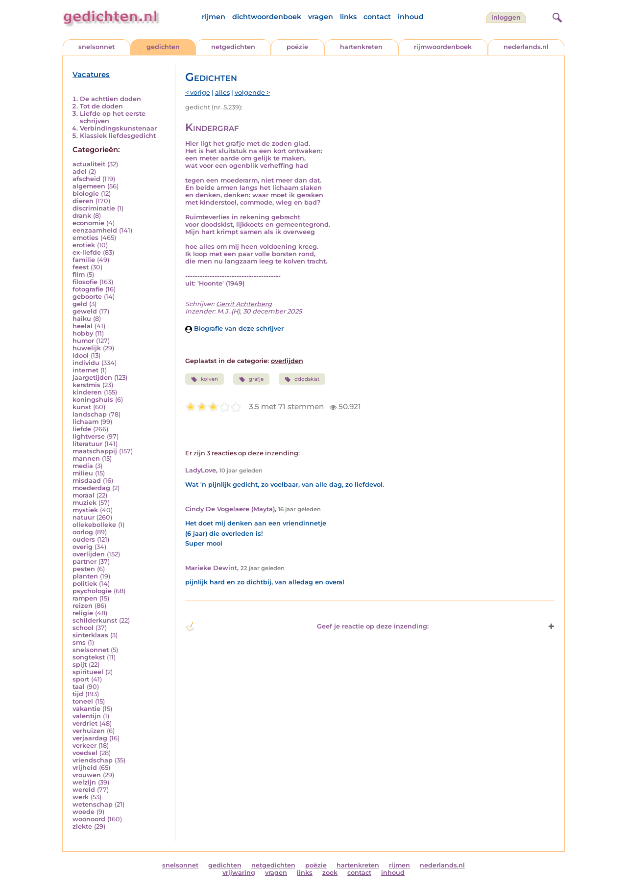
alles (222, 92)
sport (80, 679)
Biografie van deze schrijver (234, 328)
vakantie (86, 708)
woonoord (88, 819)
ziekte (82, 826)
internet (85, 370)
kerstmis (86, 385)
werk (80, 797)
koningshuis (92, 399)
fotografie (87, 289)
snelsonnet (96, 47)
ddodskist (302, 379)
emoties (85, 237)
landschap (89, 414)
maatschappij (94, 451)
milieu (82, 473)
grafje (251, 379)
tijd (77, 694)
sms (79, 642)
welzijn (84, 782)
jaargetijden (92, 377)
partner (84, 561)
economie (88, 223)
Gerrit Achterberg (244, 304)
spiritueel (87, 672)
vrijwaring (238, 872)
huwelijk (86, 348)
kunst (81, 407)
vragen (320, 16)
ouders (83, 539)
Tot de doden (101, 106)
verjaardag (89, 738)
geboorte (87, 296)
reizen (82, 605)
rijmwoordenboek (443, 47)
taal (78, 686)
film (78, 274)
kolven (204, 379)
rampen (84, 598)
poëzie (297, 47)
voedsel (84, 753)
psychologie (92, 591)
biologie (85, 193)
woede (83, 811)
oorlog (82, 532)
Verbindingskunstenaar (118, 128)
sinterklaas (90, 635)
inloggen (506, 17)
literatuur (87, 443)
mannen (86, 458)
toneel (82, 701)
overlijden (88, 554)
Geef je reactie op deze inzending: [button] (307, 626)
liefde (81, 429)
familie (83, 259)
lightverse (88, 436)
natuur (83, 517)
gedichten (163, 47)
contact (377, 16)
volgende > (252, 92)
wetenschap (92, 804)
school (83, 627)
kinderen (87, 392)
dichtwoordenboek (266, 16)
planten (85, 576)
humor (83, 340)
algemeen (88, 186)
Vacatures (91, 74)
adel (79, 171)
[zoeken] (556, 16)
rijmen (213, 16)
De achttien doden (110, 99)
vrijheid (84, 767)
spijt (79, 664)
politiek (84, 583)
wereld (83, 789)
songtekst (88, 657)
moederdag (91, 488)
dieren (83, 201)
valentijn (86, 716)
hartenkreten (361, 47)
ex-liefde (86, 252)
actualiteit (88, 164)
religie (82, 613)
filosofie (84, 282)
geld (79, 304)
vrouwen (86, 775)
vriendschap (92, 760)
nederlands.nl (526, 47)
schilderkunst (94, 620)
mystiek (85, 510)
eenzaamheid (94, 230)
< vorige (197, 92)
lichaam (85, 421)
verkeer (84, 745)
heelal (82, 326)
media (82, 466)
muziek (84, 502)
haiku (81, 318)
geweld (84, 311)
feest (80, 267)
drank (81, 215)
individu (85, 362)
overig (82, 546)
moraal (83, 495)
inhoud (411, 16)
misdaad (86, 480)
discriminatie (93, 208)
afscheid (86, 179)
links (348, 16)
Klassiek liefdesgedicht (118, 135)
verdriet (84, 723)
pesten (83, 569)
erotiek (83, 245)
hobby (82, 333)
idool (80, 355)
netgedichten (233, 47)
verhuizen (88, 730)
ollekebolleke (94, 524)
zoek (330, 872)
